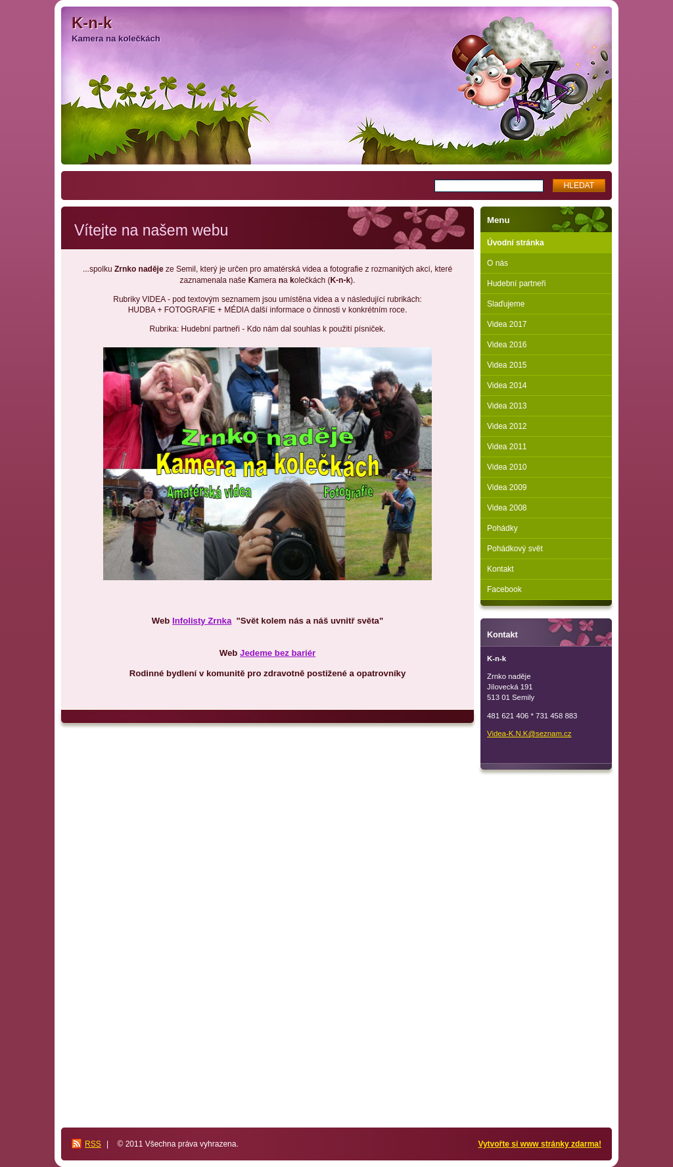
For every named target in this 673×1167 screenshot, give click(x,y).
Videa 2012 (507, 426)
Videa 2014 (507, 385)
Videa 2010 (507, 467)
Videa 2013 (507, 405)
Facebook (504, 589)
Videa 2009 (507, 487)
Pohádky (502, 528)
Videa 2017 (507, 324)
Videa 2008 (507, 507)
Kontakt (500, 569)
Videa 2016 (507, 344)
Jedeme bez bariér (277, 653)
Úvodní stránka (515, 242)
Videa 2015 (507, 365)
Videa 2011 (507, 446)
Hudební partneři (516, 283)
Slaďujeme (505, 304)
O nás (497, 263)
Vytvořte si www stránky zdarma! (539, 1144)
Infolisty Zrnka (201, 621)
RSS (93, 1144)
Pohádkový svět (515, 548)
